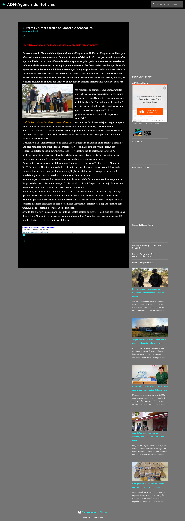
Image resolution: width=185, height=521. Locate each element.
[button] (24, 36)
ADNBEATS (137, 124)
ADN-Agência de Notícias (31, 4)
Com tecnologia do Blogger (92, 512)
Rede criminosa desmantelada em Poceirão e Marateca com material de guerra (148, 292)
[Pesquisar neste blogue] (169, 4)
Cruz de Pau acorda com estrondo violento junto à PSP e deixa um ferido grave (148, 436)
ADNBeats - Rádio (151, 124)
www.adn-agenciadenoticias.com (36, 232)
